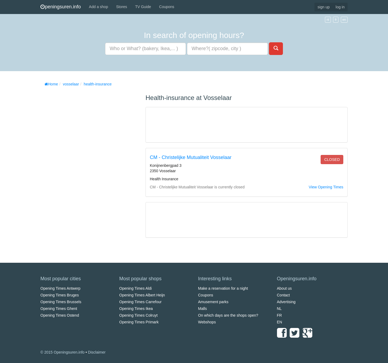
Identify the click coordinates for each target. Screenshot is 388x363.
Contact (283, 295)
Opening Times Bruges (59, 295)
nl (328, 20)
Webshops (207, 322)
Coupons (166, 7)
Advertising (286, 302)
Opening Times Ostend (59, 315)
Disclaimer (96, 352)
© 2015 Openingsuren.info (62, 352)
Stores (121, 7)
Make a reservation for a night (223, 288)
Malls (202, 308)
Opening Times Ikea (136, 308)
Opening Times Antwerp (60, 288)
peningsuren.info (60, 6)
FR (279, 315)
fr (336, 20)
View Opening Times (326, 187)
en (344, 20)
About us (284, 288)
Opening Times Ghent (58, 308)
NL (279, 308)
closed (332, 159)
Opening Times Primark (139, 322)
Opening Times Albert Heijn (142, 295)
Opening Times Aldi (135, 288)
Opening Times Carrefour (140, 302)
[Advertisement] (80, 170)
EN (279, 322)
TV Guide (143, 7)
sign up (323, 7)
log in (340, 7)
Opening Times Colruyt (138, 315)
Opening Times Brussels (60, 302)
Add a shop (98, 7)
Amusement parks (213, 302)
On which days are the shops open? (228, 315)
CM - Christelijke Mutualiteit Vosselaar (190, 157)
